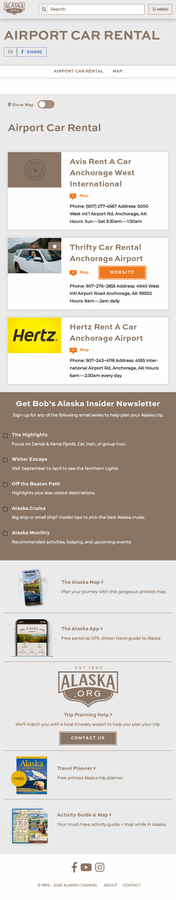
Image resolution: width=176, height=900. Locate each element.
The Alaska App (82, 628)
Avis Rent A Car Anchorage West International (102, 173)
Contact (132, 885)
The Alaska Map (82, 582)
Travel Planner (76, 768)
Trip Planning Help (88, 715)
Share (31, 52)
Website (122, 272)
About (110, 885)
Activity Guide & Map (84, 815)
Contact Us (88, 738)
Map (118, 71)
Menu (160, 9)
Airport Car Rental (78, 71)
